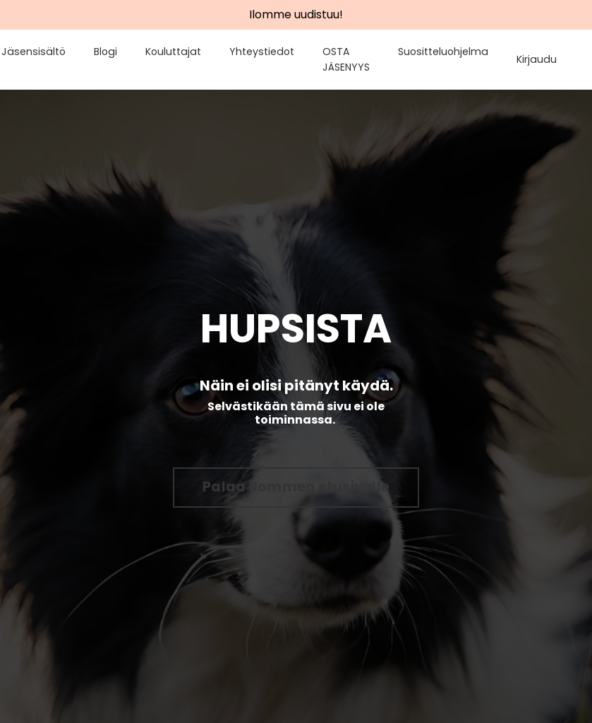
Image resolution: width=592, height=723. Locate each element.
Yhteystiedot (266, 51)
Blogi (112, 51)
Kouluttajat (179, 51)
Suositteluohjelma (445, 51)
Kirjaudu (537, 59)
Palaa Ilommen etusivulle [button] (296, 486)
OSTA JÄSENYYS (349, 59)
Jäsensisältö (43, 51)
